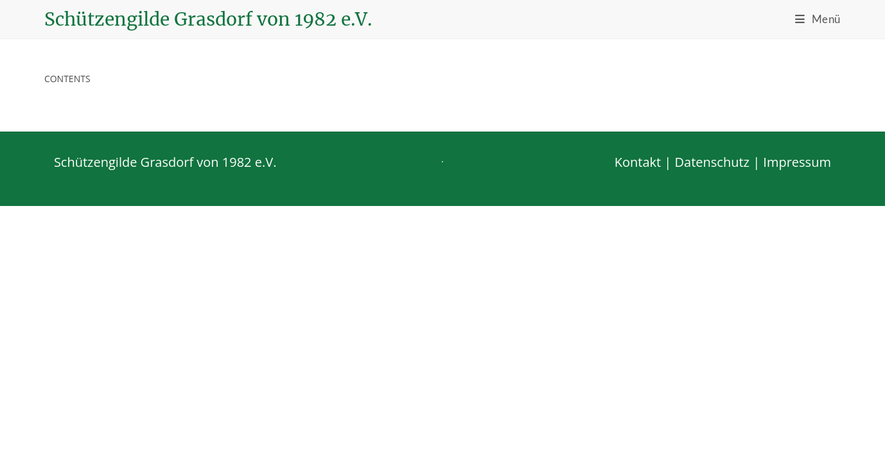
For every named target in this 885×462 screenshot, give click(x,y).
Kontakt (638, 418)
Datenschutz (712, 418)
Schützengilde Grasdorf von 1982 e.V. (208, 19)
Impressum (797, 418)
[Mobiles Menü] (818, 19)
